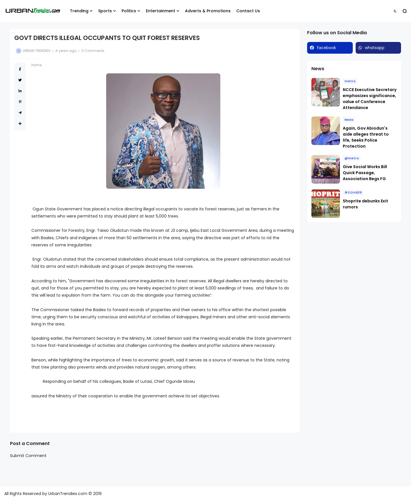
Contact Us (248, 11)
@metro (351, 158)
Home (36, 65)
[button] (395, 11)
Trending (79, 11)
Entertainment (160, 11)
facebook (326, 48)
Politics (129, 11)
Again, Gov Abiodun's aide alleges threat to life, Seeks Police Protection (366, 137)
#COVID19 (353, 192)
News (349, 119)
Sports (105, 11)
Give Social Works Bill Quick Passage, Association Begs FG (365, 173)
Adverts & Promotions (208, 11)
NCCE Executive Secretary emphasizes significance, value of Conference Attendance (369, 98)
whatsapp (374, 48)
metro (350, 81)
